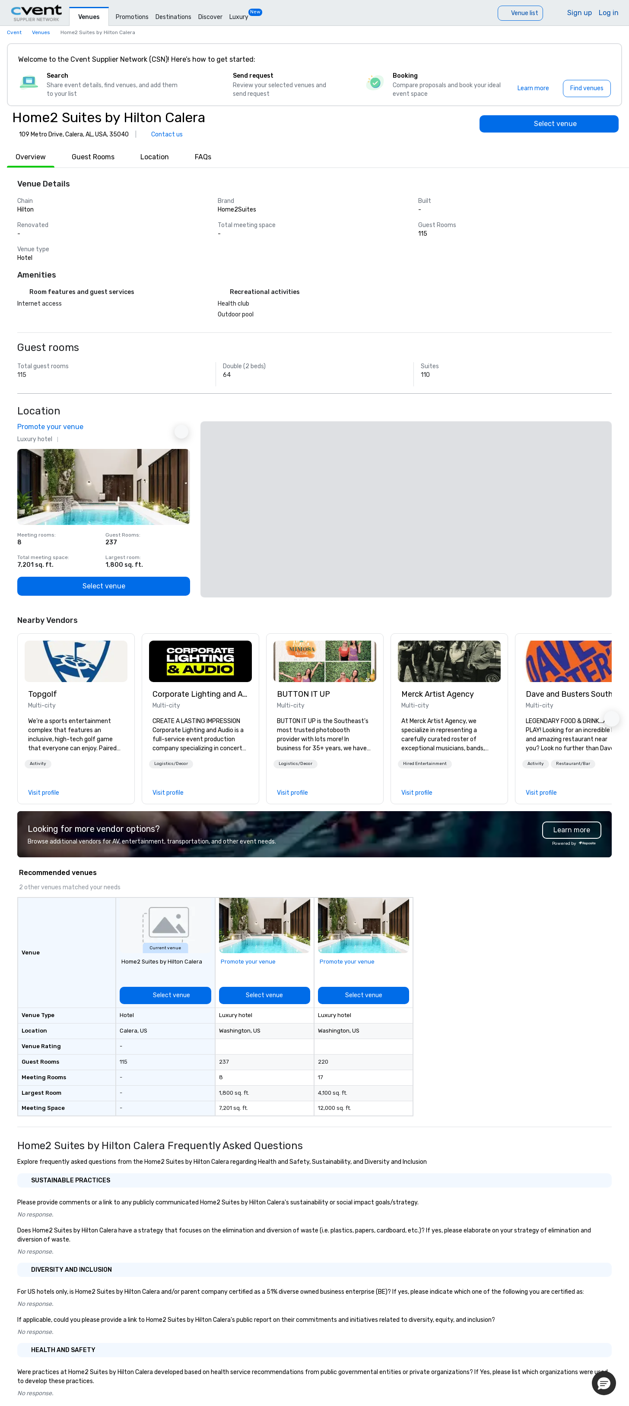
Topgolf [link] (42, 694)
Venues (89, 17)
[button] (38, 764)
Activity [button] (38, 763)
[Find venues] (587, 88)
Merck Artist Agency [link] (437, 694)
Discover (210, 17)
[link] (76, 661)
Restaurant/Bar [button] (573, 763)
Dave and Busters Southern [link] (574, 694)
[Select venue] (549, 124)
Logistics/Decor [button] (171, 763)
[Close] (602, 59)
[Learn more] (533, 88)
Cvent (14, 32)
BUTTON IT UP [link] (303, 694)
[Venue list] (520, 13)
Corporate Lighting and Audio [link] (200, 694)
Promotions (132, 17)
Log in (609, 13)
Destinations (173, 17)
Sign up (579, 13)
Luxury (238, 17)
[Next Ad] (181, 432)
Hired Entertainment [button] (425, 763)
